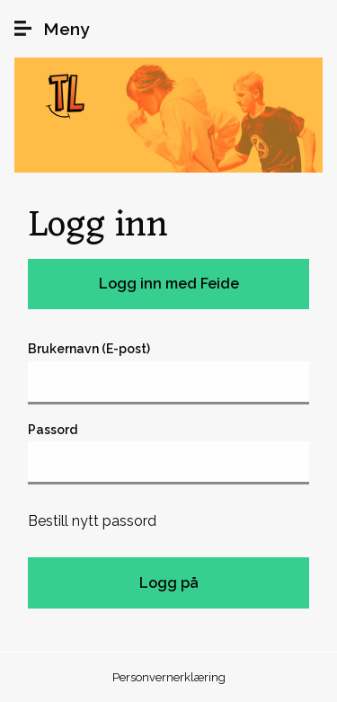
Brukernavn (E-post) (89, 349)
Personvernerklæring (169, 677)
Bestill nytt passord (92, 520)
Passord (52, 429)
